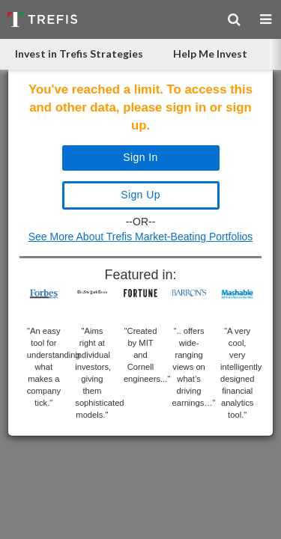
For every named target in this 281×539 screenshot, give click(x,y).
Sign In (140, 157)
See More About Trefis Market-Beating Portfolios (140, 237)
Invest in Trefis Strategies (79, 53)
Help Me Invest (210, 53)
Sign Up (140, 195)
